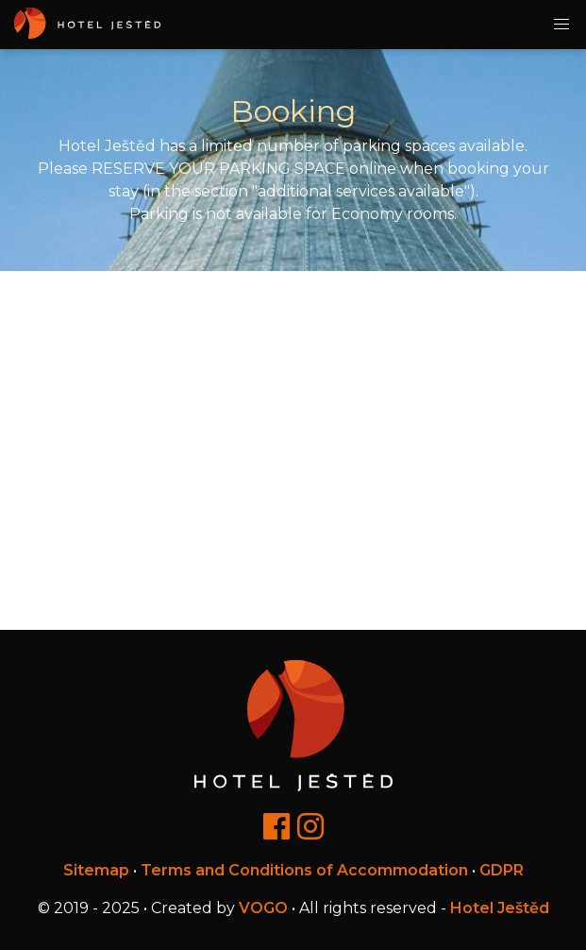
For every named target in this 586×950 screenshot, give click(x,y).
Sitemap (96, 870)
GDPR (501, 870)
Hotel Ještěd (499, 908)
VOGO (263, 908)
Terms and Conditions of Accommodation (304, 870)
